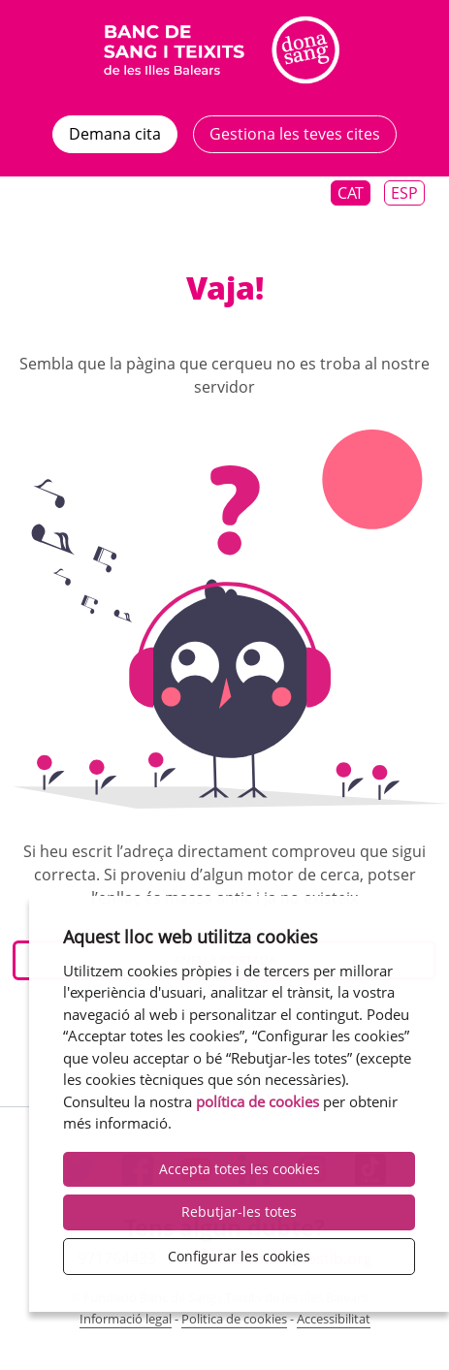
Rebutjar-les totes (239, 1211)
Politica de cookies (234, 1318)
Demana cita (115, 133)
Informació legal (126, 1318)
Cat (350, 193)
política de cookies (257, 1101)
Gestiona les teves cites (294, 133)
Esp (404, 193)
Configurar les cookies (239, 1256)
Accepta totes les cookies (239, 1169)
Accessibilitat (333, 1318)
